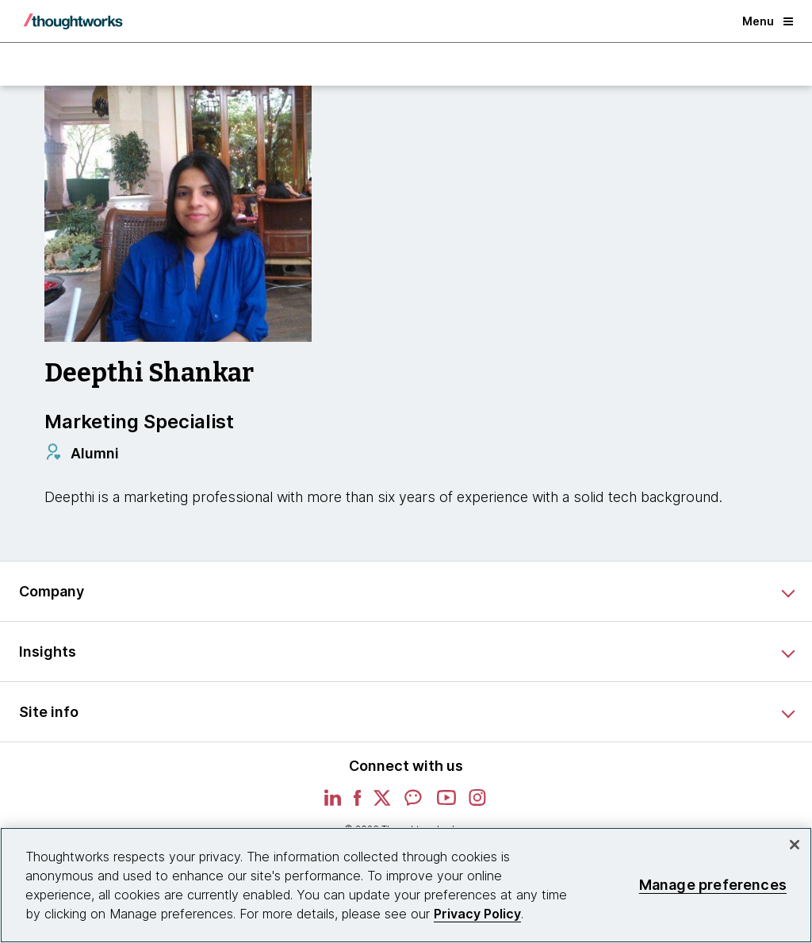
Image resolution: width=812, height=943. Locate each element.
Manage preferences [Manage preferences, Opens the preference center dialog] (713, 884)
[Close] (794, 844)
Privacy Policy (477, 914)
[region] (406, 885)
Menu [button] (767, 21)
